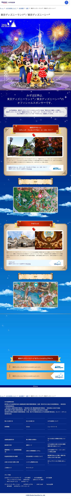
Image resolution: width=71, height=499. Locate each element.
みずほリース (24, 481)
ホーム (2, 8)
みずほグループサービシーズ (21, 486)
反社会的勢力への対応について (34, 456)
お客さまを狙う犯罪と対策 (12, 462)
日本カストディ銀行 (38, 479)
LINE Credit (40, 484)
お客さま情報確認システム (33, 451)
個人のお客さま (9, 421)
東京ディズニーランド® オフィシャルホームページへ (27, 367)
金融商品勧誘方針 (9, 439)
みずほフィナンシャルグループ (13, 478)
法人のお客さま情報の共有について (56, 439)
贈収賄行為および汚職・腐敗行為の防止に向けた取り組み (56, 456)
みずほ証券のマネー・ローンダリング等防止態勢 (56, 451)
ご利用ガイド (8, 468)
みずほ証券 (49, 478)
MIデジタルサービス (12, 481)
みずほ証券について (11, 8)
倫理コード (29, 445)
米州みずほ (26, 479)
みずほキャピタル (28, 484)
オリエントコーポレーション (12, 484)
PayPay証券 (50, 484)
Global (28, 426)
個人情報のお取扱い (31, 439)
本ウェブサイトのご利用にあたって (56, 462)
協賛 (27, 8)
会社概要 (21, 8)
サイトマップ (29, 468)
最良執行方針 (8, 445)
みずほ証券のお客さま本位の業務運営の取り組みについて (56, 445)
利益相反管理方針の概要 (11, 456)
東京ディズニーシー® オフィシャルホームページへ (26, 376)
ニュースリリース (52, 426)
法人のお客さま (30, 421)
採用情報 (7, 426)
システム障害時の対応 (32, 462)
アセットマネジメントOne (14, 479)
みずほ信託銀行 (38, 478)
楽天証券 (9, 486)
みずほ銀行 (28, 478)
